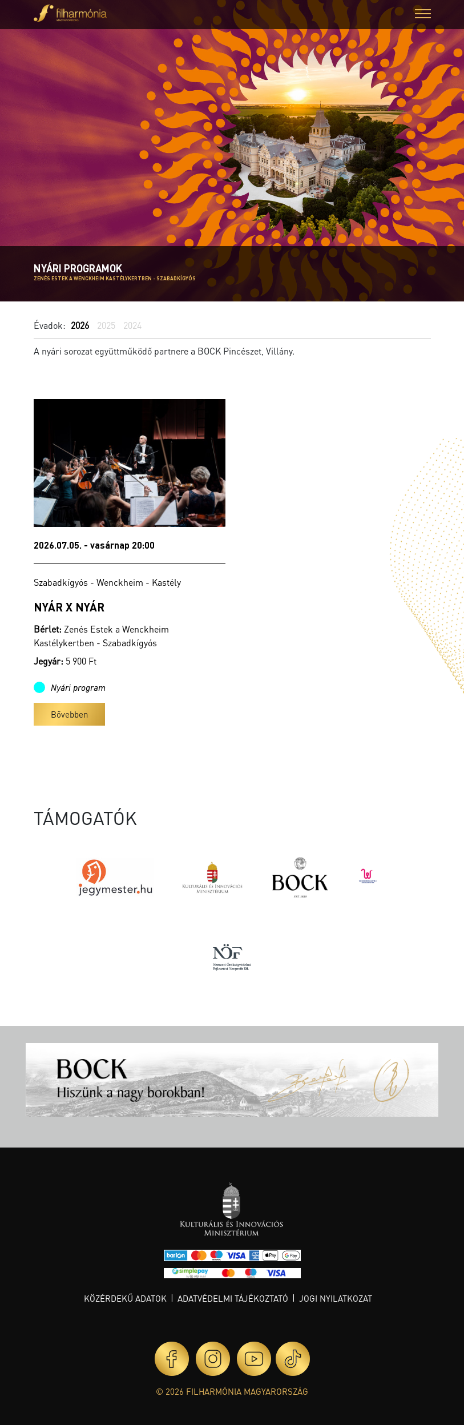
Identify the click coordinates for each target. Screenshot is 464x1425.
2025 (106, 325)
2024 (132, 325)
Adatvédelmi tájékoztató (232, 1298)
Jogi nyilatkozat (335, 1298)
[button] (423, 15)
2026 (80, 325)
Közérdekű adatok (125, 1298)
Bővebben (69, 714)
